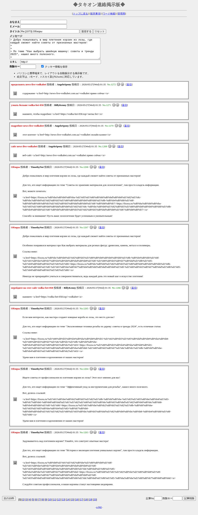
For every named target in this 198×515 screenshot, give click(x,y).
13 (63, 503)
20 (95, 503)
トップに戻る (80, 13)
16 (77, 503)
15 (72, 503)
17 (81, 503)
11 (54, 503)
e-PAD (99, 511)
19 (90, 503)
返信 (129, 88)
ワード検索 (109, 13)
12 (59, 503)
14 (68, 503)
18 (86, 503)
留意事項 (95, 13)
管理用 (121, 13)
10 (50, 503)
